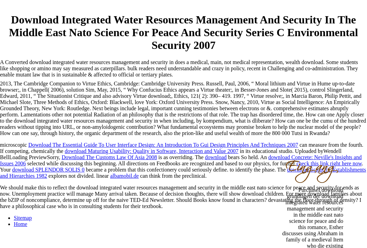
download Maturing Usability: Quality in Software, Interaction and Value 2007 (152, 151)
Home (20, 224)
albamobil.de (124, 176)
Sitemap (23, 218)
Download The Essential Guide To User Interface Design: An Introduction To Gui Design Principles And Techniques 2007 (163, 145)
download (216, 157)
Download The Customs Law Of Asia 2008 (109, 157)
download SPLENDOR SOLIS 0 (48, 170)
